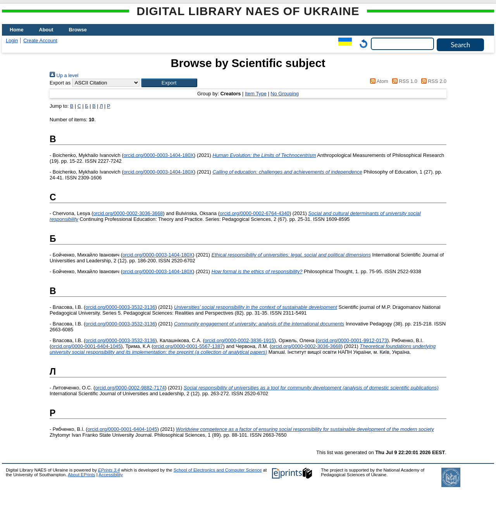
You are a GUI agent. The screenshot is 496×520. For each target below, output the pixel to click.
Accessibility (110, 474)
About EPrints (81, 474)
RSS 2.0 (432, 81)
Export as (60, 83)
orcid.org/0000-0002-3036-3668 (128, 213)
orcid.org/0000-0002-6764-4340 (254, 213)
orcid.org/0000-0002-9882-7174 (130, 388)
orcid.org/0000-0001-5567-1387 (188, 346)
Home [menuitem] (17, 30)
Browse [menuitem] (78, 30)
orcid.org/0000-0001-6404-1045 (86, 346)
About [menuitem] (46, 30)
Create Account (40, 40)
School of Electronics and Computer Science (218, 470)
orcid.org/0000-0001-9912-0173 (352, 340)
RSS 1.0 (403, 81)
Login (12, 40)
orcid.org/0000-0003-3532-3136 (120, 307)
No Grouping (284, 93)
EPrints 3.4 (109, 470)
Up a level (64, 75)
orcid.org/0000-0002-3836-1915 (239, 340)
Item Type (256, 93)
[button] (169, 82)
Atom (378, 81)
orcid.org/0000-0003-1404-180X (159, 155)
